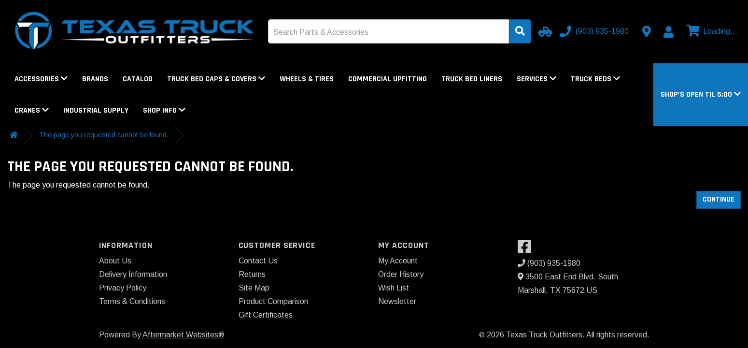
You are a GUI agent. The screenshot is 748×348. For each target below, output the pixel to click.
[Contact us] (646, 31)
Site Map (254, 288)
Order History (400, 274)
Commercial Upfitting (387, 79)
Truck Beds (595, 79)
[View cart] (710, 31)
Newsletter (397, 301)
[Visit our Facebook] (527, 250)
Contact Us (258, 261)
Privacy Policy (122, 288)
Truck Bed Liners (471, 79)
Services (536, 79)
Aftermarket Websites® (183, 335)
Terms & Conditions (132, 301)
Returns (252, 274)
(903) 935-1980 (549, 263)
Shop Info (164, 110)
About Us (115, 261)
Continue (718, 199)
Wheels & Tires (307, 79)
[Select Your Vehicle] (544, 31)
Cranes (31, 110)
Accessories (41, 79)
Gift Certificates (266, 315)
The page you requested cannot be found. (104, 135)
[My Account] (668, 32)
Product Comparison (273, 301)
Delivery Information (133, 274)
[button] (700, 94)
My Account (398, 261)
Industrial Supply (95, 110)
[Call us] (595, 31)
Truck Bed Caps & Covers (216, 79)
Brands (95, 79)
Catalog (138, 79)
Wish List (393, 288)
